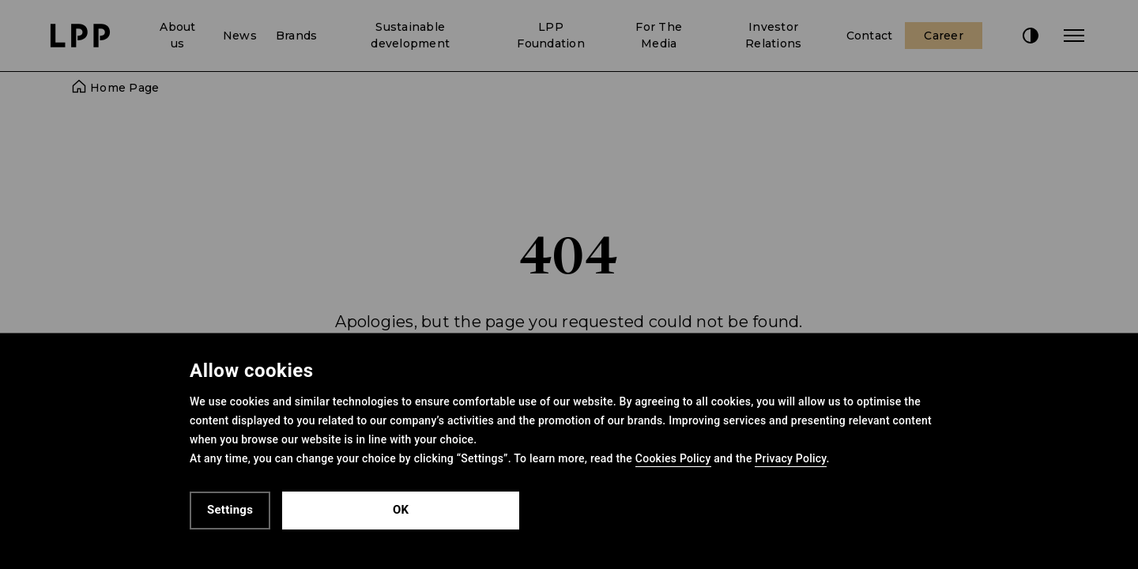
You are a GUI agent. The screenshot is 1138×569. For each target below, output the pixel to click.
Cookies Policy (673, 458)
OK (401, 510)
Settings (230, 510)
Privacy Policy (790, 458)
